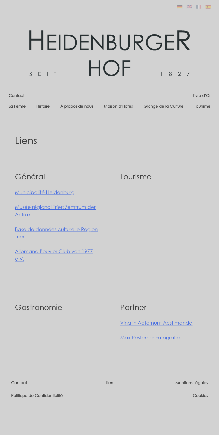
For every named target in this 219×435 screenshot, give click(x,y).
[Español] (208, 6)
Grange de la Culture (163, 106)
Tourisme (202, 106)
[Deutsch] (179, 6)
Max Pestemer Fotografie (150, 337)
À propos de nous (76, 106)
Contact (16, 95)
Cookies (200, 395)
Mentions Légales (191, 382)
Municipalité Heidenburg (44, 192)
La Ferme (17, 106)
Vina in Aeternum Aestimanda (156, 322)
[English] (189, 6)
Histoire (43, 106)
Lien (109, 382)
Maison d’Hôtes (118, 106)
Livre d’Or (201, 95)
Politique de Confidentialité (37, 395)
